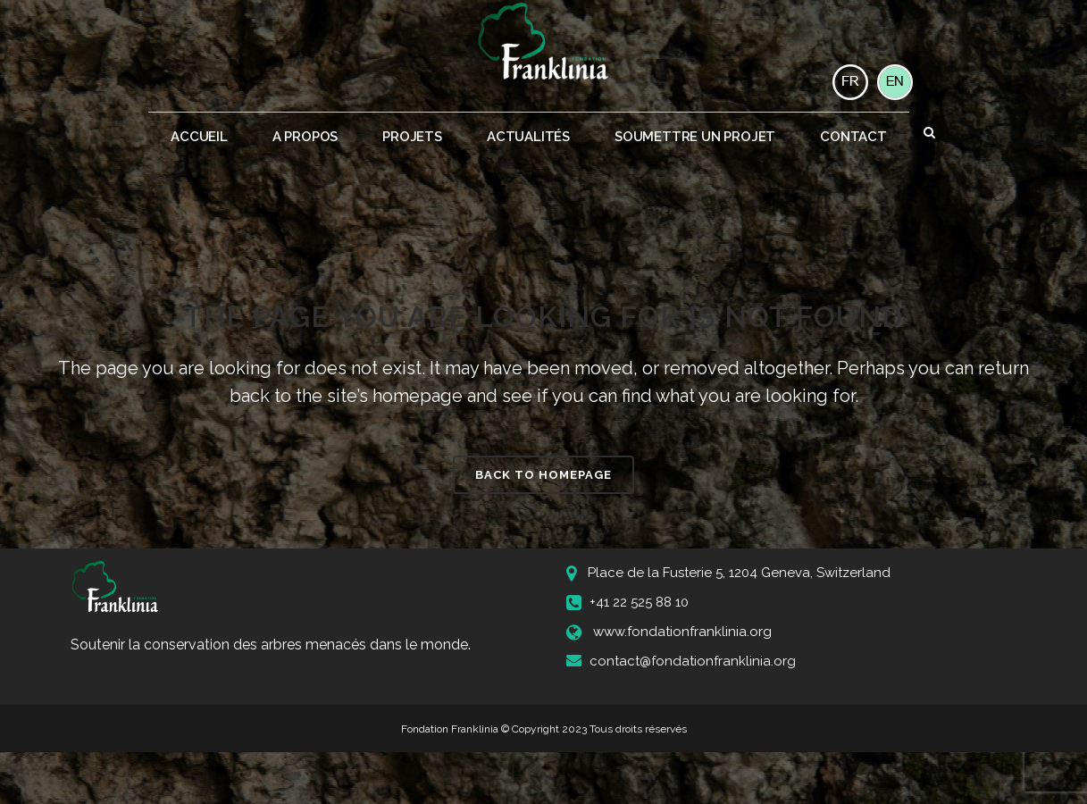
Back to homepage (543, 475)
